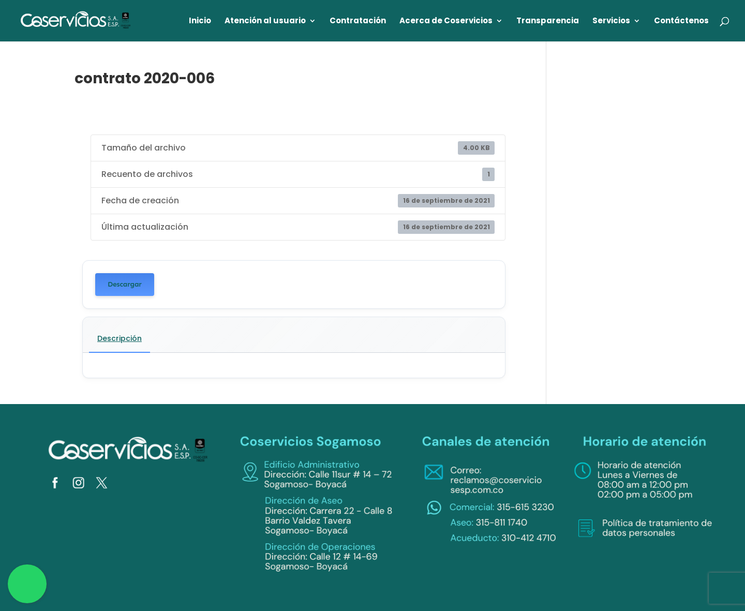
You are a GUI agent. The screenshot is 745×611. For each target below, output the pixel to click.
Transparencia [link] (547, 21)
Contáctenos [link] (681, 21)
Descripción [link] (119, 338)
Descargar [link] (125, 284)
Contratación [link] (358, 21)
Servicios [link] (611, 21)
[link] (76, 20)
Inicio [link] (200, 21)
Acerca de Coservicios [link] (446, 21)
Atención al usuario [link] (265, 21)
